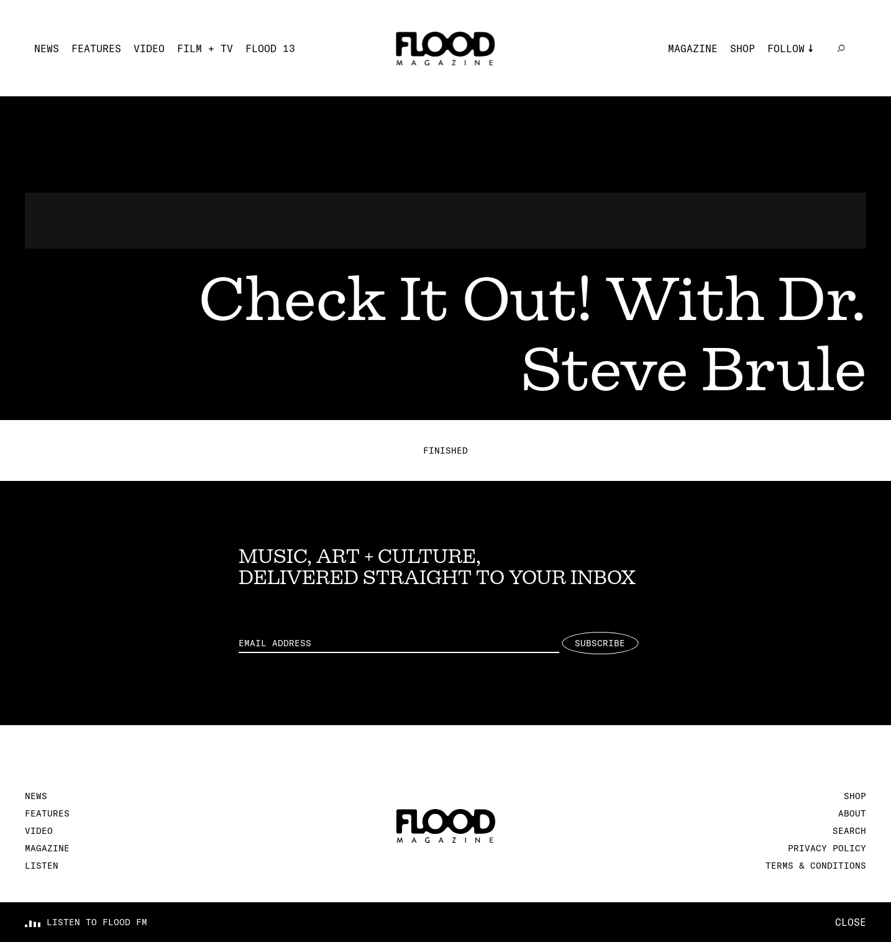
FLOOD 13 (270, 48)
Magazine (693, 48)
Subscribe (600, 643)
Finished (445, 450)
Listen (41, 865)
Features (96, 48)
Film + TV (205, 48)
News (46, 48)
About (852, 813)
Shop (742, 48)
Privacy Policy (827, 848)
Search (849, 830)
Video (149, 48)
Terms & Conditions (815, 865)
